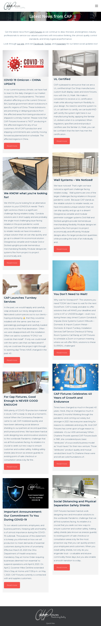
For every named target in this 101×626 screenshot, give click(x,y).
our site (20, 44)
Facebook (38, 44)
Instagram (61, 44)
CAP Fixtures (36, 32)
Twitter (47, 44)
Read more (12, 146)
